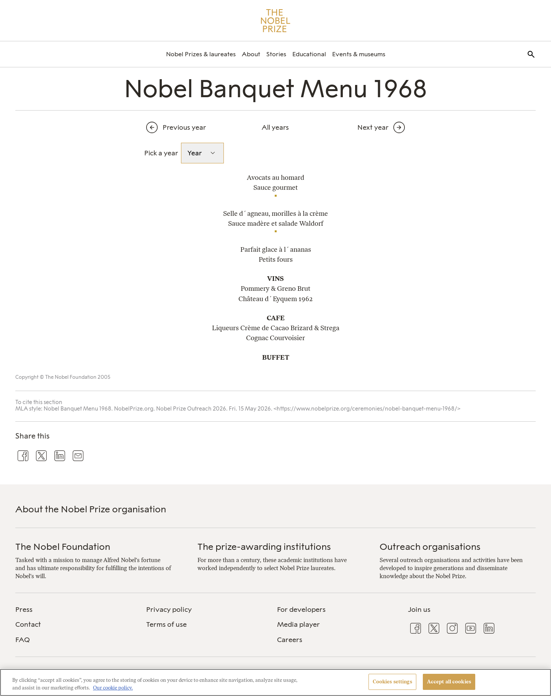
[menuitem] (201, 54)
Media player (298, 624)
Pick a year (161, 153)
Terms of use (166, 624)
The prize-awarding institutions (264, 546)
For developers (301, 609)
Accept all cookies (449, 682)
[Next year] (365, 127)
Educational (309, 54)
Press (24, 609)
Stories (276, 54)
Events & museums (358, 54)
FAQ (22, 640)
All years (275, 127)
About (251, 54)
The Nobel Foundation (62, 546)
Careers (289, 640)
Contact (28, 624)
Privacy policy (169, 609)
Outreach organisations (430, 546)
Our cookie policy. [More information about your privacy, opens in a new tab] (113, 688)
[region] (275, 682)
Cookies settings (392, 682)
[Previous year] (186, 127)
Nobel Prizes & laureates (201, 54)
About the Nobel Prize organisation (90, 509)
